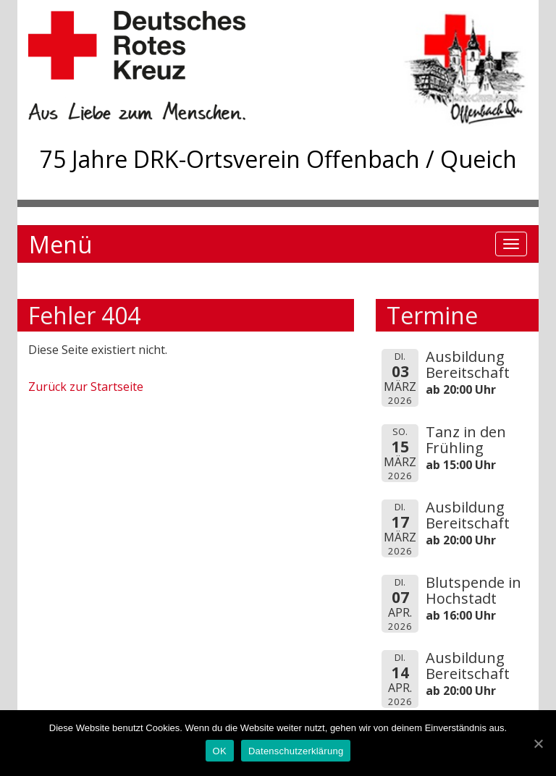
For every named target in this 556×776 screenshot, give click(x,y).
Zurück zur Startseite (85, 387)
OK (220, 751)
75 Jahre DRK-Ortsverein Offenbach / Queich (278, 158)
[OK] (538, 743)
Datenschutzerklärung (295, 751)
